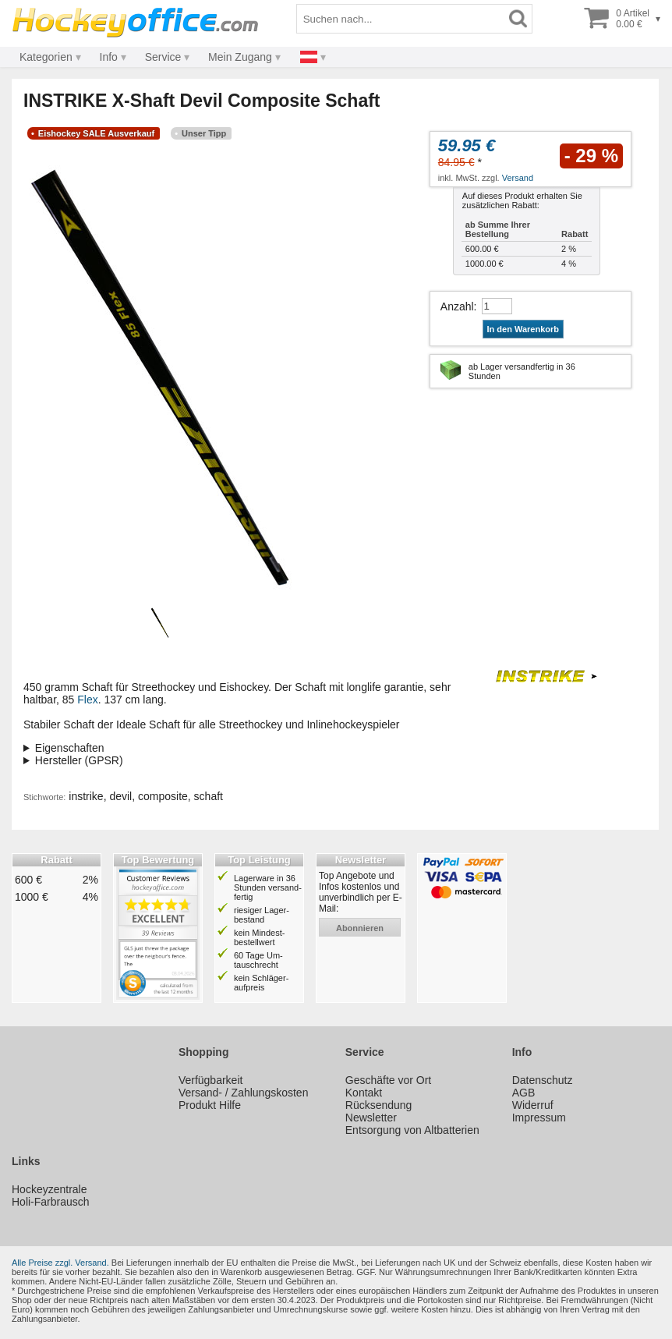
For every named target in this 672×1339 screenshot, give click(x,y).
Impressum (539, 1117)
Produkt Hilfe (210, 1105)
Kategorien (46, 57)
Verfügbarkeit (211, 1080)
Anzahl (457, 306)
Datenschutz (542, 1080)
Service (163, 57)
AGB (524, 1092)
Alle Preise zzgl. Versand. (60, 1262)
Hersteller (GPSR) (79, 760)
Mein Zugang (240, 57)
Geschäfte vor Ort (388, 1080)
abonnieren (360, 928)
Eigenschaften (69, 748)
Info (109, 57)
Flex (87, 699)
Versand (517, 177)
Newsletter (371, 1117)
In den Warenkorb (523, 329)
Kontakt (363, 1092)
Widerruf (533, 1105)
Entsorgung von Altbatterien (412, 1130)
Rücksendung (378, 1105)
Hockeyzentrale (49, 1189)
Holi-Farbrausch (51, 1202)
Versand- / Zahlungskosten (244, 1092)
